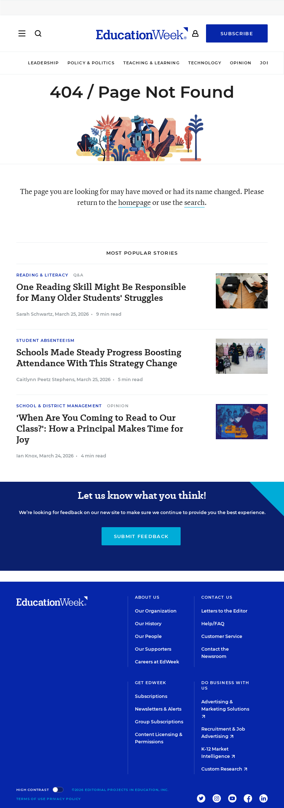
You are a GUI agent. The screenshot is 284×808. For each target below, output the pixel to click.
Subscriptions (151, 696)
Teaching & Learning (151, 62)
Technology (204, 62)
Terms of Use (31, 799)
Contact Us (216, 597)
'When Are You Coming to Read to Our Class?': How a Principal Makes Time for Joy (99, 428)
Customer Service (221, 636)
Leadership (43, 62)
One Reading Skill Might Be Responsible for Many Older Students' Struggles (101, 292)
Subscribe (237, 33)
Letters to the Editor (224, 611)
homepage (134, 202)
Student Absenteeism (45, 340)
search (194, 202)
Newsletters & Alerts (158, 709)
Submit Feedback (141, 536)
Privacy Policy (64, 799)
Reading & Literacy (42, 275)
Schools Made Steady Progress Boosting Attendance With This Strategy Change (98, 358)
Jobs (266, 62)
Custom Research (224, 769)
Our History (148, 623)
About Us (147, 597)
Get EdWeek (150, 682)
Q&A (78, 275)
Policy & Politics (91, 62)
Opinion (241, 62)
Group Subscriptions (159, 721)
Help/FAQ (213, 623)
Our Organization (156, 611)
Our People (148, 636)
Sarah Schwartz (34, 314)
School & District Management (59, 405)
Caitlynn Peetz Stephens (45, 379)
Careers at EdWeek (157, 661)
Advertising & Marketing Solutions (225, 708)
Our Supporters (153, 649)
